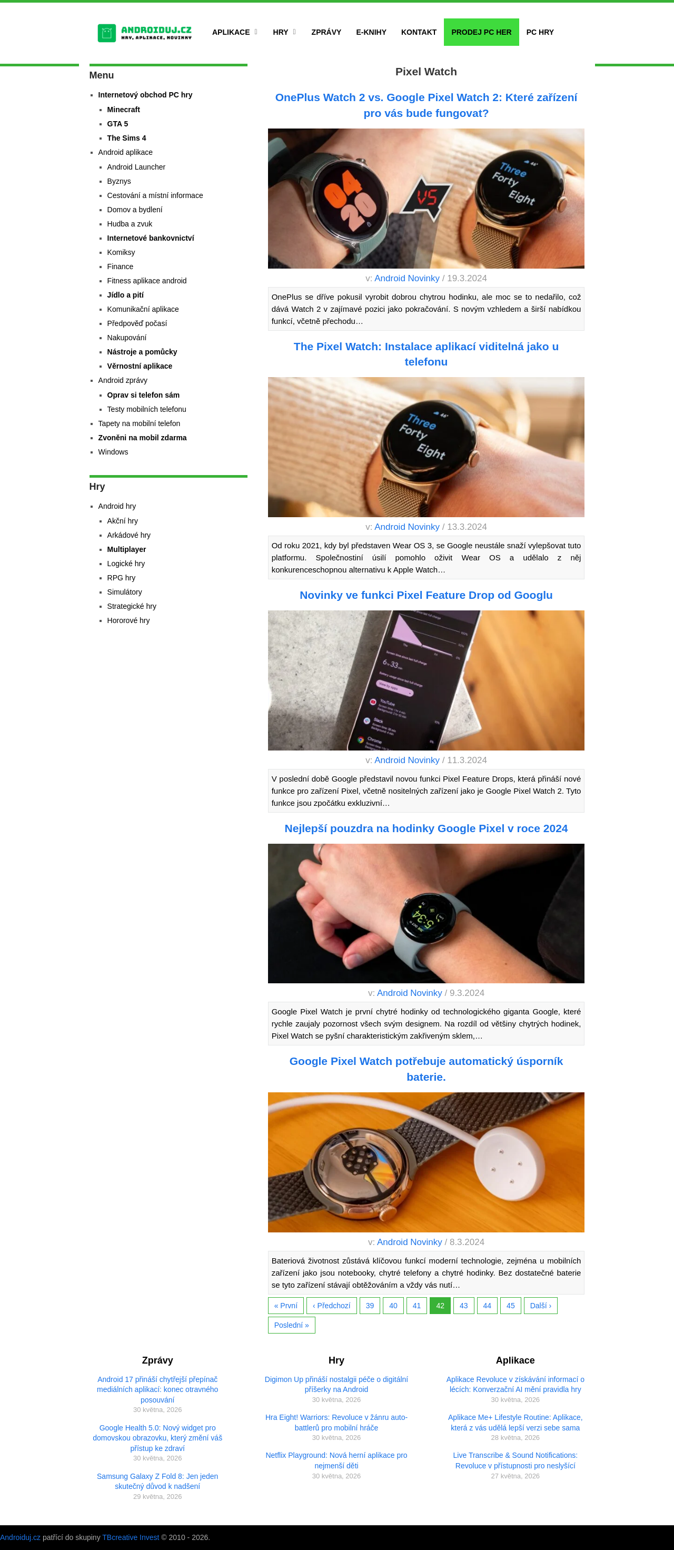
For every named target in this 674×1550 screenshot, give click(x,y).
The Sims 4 (126, 138)
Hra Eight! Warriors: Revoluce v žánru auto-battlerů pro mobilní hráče (336, 1422)
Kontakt (419, 32)
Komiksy (121, 252)
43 (464, 1305)
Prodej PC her (481, 32)
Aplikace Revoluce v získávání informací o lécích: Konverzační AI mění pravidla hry (515, 1384)
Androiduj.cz (20, 1537)
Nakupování (127, 337)
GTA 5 (117, 124)
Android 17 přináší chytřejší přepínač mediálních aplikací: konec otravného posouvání (157, 1389)
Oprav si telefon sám (143, 395)
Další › (540, 1305)
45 (511, 1305)
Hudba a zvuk (130, 224)
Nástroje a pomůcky (142, 352)
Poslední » (291, 1325)
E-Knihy (371, 32)
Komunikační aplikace (143, 309)
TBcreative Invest (130, 1537)
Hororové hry (128, 620)
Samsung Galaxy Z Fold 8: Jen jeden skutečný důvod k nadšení (157, 1481)
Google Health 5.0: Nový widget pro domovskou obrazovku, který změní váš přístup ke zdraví (157, 1438)
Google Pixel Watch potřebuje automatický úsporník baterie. (426, 1068)
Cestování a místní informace (155, 195)
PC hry (540, 32)
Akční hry (122, 521)
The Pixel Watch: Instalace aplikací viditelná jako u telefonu (426, 354)
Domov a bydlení (135, 209)
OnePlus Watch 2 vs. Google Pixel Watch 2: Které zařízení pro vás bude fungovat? (426, 105)
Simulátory (124, 592)
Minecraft (123, 109)
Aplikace (231, 32)
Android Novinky (407, 278)
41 (417, 1305)
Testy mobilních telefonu (146, 409)
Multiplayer (126, 549)
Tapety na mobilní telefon (139, 423)
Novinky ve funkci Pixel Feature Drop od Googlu (426, 595)
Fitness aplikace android (147, 281)
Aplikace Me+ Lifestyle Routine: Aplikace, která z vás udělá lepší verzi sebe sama (515, 1422)
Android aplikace (125, 152)
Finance (120, 266)
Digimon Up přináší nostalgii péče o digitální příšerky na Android (336, 1384)
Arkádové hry (129, 535)
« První (286, 1305)
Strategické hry (131, 606)
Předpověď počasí (137, 323)
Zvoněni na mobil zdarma (142, 437)
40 (393, 1305)
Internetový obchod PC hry (145, 95)
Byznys (119, 181)
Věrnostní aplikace (140, 366)
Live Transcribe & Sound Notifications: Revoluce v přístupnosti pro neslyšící (515, 1460)
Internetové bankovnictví (150, 238)
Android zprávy (122, 380)
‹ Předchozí (332, 1305)
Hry (281, 32)
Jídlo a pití (125, 295)
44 (487, 1305)
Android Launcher (136, 167)
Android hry (117, 506)
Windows (113, 452)
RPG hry (121, 578)
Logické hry (126, 563)
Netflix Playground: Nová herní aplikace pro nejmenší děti (336, 1460)
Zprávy (327, 32)
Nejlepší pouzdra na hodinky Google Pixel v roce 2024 (426, 828)
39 (370, 1305)
